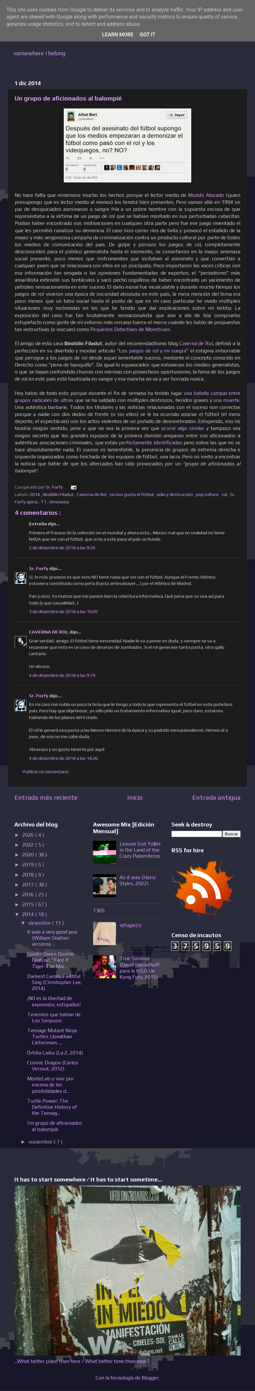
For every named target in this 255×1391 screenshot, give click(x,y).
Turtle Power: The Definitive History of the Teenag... (52, 1107)
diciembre (40, 923)
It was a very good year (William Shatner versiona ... (52, 938)
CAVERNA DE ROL (49, 631)
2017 (28, 885)
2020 (28, 855)
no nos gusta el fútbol (132, 494)
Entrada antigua (216, 797)
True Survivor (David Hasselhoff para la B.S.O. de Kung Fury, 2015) (140, 967)
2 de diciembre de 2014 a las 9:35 (62, 547)
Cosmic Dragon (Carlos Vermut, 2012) (52, 1066)
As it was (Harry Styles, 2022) (138, 880)
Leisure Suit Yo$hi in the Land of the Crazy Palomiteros (140, 850)
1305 (99, 910)
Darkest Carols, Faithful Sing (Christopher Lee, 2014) (54, 982)
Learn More (117, 35)
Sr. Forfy (39, 568)
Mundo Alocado (206, 195)
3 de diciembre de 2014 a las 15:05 (63, 611)
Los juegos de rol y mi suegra (152, 350)
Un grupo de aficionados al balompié (54, 1126)
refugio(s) (131, 925)
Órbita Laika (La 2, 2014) (55, 1053)
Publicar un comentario (46, 771)
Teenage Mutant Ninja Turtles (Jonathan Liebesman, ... (52, 1036)
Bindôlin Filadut (59, 494)
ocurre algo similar (182, 428)
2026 (28, 835)
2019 (28, 865)
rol (225, 494)
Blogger (150, 1378)
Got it (147, 35)
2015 (28, 904)
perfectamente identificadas (150, 442)
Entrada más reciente (45, 797)
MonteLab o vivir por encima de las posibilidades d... (50, 1085)
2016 (28, 895)
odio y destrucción (175, 494)
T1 (44, 501)
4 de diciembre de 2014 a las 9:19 (62, 675)
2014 (35, 494)
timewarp (59, 501)
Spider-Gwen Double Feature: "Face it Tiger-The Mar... (50, 960)
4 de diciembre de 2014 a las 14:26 (63, 758)
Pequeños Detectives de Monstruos (130, 329)
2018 (28, 875)
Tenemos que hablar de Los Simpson (54, 1017)
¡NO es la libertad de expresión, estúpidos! (54, 1001)
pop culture (208, 494)
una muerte (226, 400)
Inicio (134, 797)
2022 (28, 845)
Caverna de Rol (196, 343)
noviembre (41, 1142)
